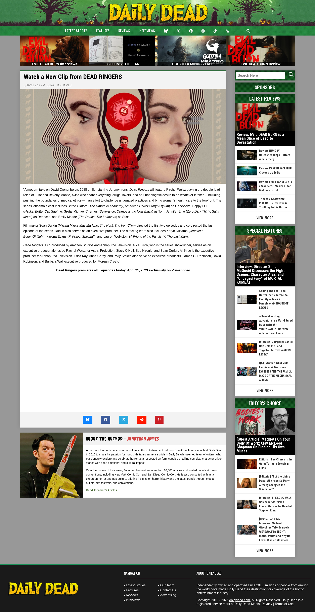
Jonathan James (59, 85)
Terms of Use (284, 604)
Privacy (267, 604)
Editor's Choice (265, 403)
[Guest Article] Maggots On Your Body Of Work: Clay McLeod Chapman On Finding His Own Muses (263, 445)
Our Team (167, 585)
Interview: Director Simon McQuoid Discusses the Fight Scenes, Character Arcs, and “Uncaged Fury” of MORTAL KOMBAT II (261, 274)
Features (102, 30)
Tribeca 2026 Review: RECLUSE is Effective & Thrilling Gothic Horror (273, 203)
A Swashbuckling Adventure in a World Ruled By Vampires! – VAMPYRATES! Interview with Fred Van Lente (276, 325)
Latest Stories (76, 30)
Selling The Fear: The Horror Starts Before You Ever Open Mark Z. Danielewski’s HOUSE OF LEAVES (274, 299)
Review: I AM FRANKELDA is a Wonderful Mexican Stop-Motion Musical (275, 186)
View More (265, 217)
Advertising (168, 595)
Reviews (124, 30)
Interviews (147, 30)
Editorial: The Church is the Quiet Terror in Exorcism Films (275, 463)
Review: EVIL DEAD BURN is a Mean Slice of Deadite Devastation (260, 138)
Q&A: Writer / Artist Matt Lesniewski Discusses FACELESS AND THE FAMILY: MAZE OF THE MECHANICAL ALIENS (275, 371)
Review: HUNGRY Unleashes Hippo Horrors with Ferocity (274, 155)
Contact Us (168, 590)
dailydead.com (239, 600)
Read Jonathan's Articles (101, 490)
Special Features (264, 230)
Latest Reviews (264, 98)
